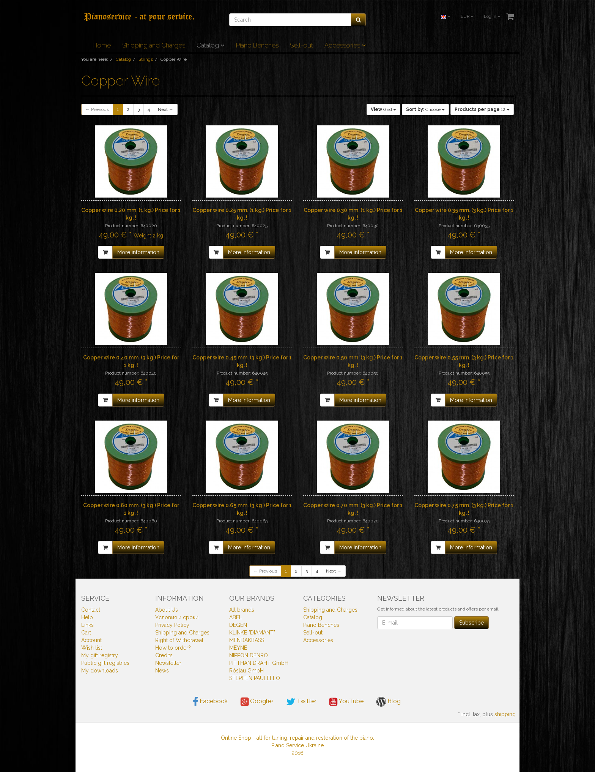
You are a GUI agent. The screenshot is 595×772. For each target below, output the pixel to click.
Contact (90, 610)
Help (87, 617)
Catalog (211, 45)
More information (138, 252)
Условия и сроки (176, 617)
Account (91, 640)
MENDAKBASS (246, 640)
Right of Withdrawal (179, 640)
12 (482, 109)
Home (102, 45)
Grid (383, 109)
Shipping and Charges (153, 45)
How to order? (173, 648)
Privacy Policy (172, 625)
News (162, 671)
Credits (164, 655)
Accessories (345, 45)
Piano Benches (257, 45)
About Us (166, 610)
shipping (505, 714)
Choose (425, 109)
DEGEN (238, 625)
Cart (86, 633)
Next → (165, 109)
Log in (492, 16)
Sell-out (301, 45)
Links (87, 625)
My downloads (99, 671)
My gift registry (99, 655)
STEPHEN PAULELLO (254, 678)
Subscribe (471, 623)
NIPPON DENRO (248, 655)
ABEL (235, 617)
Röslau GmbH (246, 671)
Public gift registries (105, 663)
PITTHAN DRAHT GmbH (258, 663)
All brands (241, 610)
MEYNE (238, 648)
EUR (467, 16)
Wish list (91, 648)
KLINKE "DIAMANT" (252, 633)
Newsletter (168, 663)
